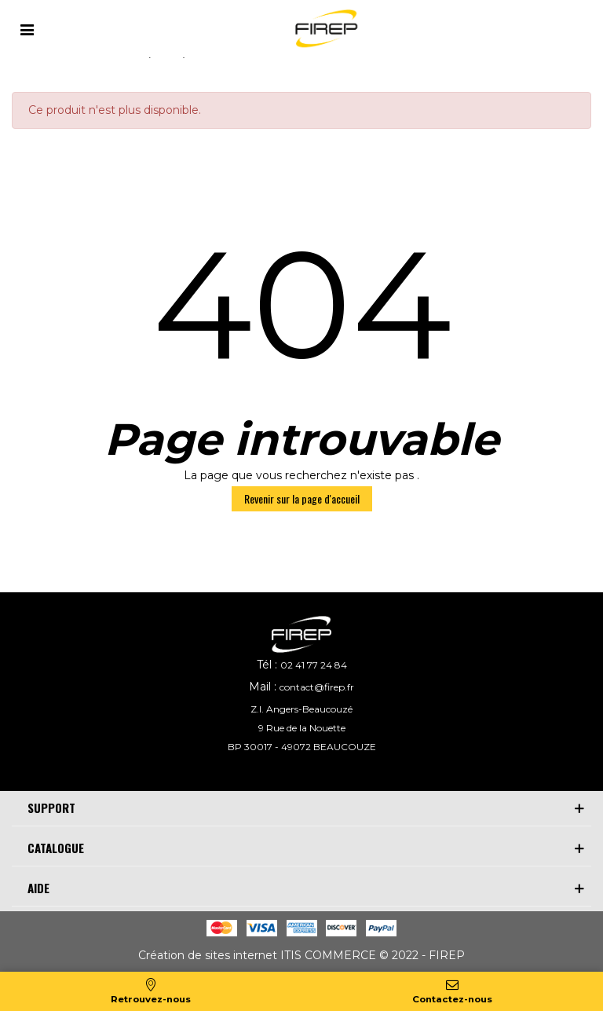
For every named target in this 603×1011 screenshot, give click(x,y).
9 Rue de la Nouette (301, 728)
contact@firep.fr (317, 687)
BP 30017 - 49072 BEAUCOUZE (302, 747)
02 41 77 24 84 (313, 665)
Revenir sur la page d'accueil (302, 498)
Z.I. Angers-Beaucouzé (301, 709)
